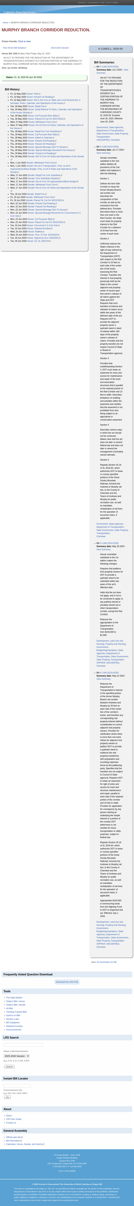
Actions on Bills (13, 1015)
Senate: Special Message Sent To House (48, 210)
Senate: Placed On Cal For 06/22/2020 (45, 200)
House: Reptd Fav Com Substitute (45, 131)
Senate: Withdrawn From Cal (40, 197)
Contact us (11, 1123)
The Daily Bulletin (14, 997)
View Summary (103, 153)
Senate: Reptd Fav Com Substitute (45, 175)
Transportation (103, 137)
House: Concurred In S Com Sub (43, 225)
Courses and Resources (93, 2)
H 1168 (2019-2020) (109, 66)
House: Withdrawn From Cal (42, 122)
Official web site (14, 1137)
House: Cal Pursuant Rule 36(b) (43, 116)
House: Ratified (36, 231)
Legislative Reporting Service (19, 12)
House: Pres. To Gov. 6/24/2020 (44, 235)
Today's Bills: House (15, 1001)
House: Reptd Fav (37, 106)
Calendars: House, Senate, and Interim (25, 1144)
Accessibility (70, 1171)
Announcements (13, 1029)
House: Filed (33, 94)
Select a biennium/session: (15, 1051)
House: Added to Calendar (41, 137)
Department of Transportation (110, 130)
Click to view (24, 41)
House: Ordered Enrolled (39, 228)
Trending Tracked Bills (16, 1012)
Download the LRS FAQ (67, 982)
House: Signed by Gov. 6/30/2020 (43, 238)
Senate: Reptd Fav (37, 194)
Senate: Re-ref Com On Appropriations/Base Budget (53, 181)
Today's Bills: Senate (15, 1005)
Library (102, 2)
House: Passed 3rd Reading (42, 144)
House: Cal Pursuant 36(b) (41, 219)
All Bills (9, 1008)
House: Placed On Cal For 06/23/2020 (46, 222)
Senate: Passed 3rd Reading (42, 206)
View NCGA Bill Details (14, 48)
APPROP (100, 663)
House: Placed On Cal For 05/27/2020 (46, 119)
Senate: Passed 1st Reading (42, 153)
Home (5, 22)
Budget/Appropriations (106, 650)
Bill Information (14, 1141)
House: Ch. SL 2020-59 (39, 241)
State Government (104, 133)
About (9, 1115)
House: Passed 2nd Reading (42, 141)
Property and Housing (115, 644)
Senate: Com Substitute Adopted (44, 178)
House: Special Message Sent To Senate (48, 147)
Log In (61, 1171)
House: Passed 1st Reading (41, 97)
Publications (115, 2)
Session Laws (12, 1019)
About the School (81, 2)
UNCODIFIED (103, 140)
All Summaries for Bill (107, 962)
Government (102, 127)
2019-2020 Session (60, 48)
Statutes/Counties (14, 1026)
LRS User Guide (13, 1119)
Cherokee (115, 140)
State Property (121, 133)
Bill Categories (13, 1022)
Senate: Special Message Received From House (51, 150)
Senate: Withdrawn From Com (42, 163)
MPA (108, 2)
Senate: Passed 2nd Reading (42, 203)
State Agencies (116, 127)
